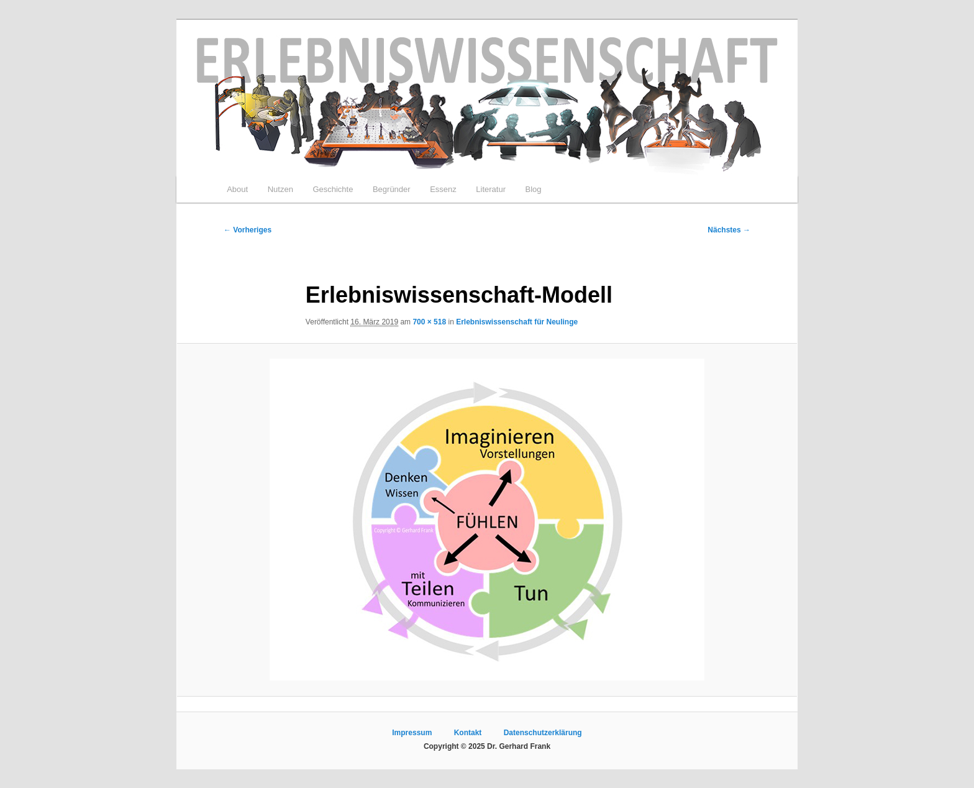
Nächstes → (729, 230)
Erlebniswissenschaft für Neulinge (517, 322)
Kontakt (468, 732)
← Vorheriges (247, 230)
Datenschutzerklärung (543, 732)
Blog (533, 189)
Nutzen (280, 189)
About (237, 189)
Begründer (392, 189)
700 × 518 (429, 322)
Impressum (412, 732)
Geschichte (332, 189)
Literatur (491, 189)
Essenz (443, 189)
